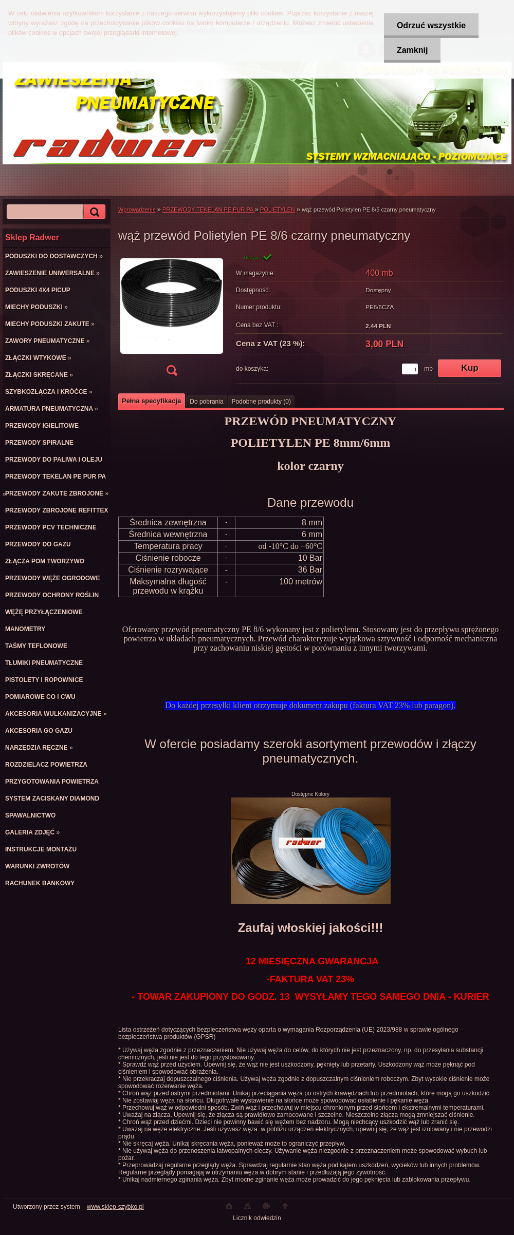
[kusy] (410, 369)
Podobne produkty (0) (261, 401)
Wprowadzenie (137, 209)
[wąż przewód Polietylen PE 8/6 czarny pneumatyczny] (171, 318)
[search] (93, 211)
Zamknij (412, 50)
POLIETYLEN (277, 209)
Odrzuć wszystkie (431, 25)
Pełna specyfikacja (151, 401)
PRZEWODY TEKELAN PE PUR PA (208, 209)
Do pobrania (206, 401)
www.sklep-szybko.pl (115, 1206)
